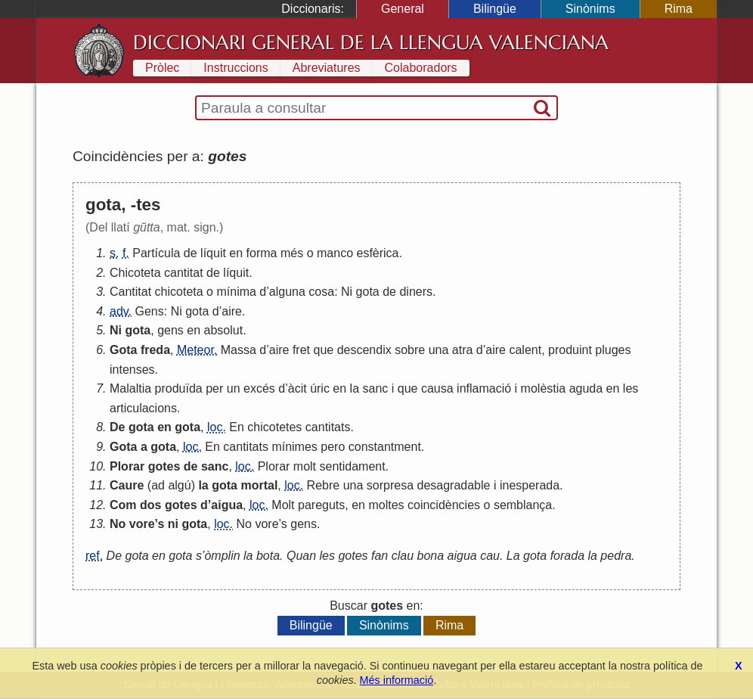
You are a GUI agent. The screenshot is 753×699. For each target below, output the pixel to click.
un (233, 388)
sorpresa (390, 485)
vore (142, 523)
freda (155, 349)
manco (335, 253)
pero (333, 446)
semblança (523, 505)
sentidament (353, 466)
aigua (227, 505)
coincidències (443, 505)
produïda (179, 388)
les (630, 388)
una (439, 349)
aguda (586, 388)
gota (368, 291)
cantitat (183, 272)
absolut (223, 330)
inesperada (529, 485)
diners (415, 291)
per (214, 388)
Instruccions (235, 67)
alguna (287, 291)
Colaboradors (421, 67)
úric (320, 388)
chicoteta (179, 291)
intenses (132, 369)
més (291, 253)
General (402, 8)
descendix (364, 349)
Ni (346, 291)
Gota (123, 349)
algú (179, 485)
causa (437, 388)
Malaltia (130, 388)
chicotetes (274, 427)
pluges (613, 349)
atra (462, 349)
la (354, 388)
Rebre (323, 485)
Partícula (156, 253)
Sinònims (590, 8)
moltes (386, 505)
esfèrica (377, 253)
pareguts (321, 505)
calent (525, 349)
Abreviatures (327, 67)
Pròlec (162, 67)
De (117, 427)
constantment (385, 446)
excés (259, 388)
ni (173, 523)
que (324, 349)
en (236, 253)
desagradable (454, 485)
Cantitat (130, 291)
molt (304, 466)
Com (123, 505)
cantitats (328, 427)
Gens (149, 311)
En (236, 427)
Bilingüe (494, 8)
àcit (297, 388)
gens (170, 330)
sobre (410, 349)
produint (570, 349)
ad (158, 485)
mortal (258, 485)
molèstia (543, 388)
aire (232, 311)
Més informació (397, 680)
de (190, 253)
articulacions (143, 408)
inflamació (484, 388)
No (118, 523)
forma (261, 253)
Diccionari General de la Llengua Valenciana (371, 42)
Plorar (127, 466)
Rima (679, 8)
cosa (321, 291)
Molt (282, 505)
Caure (127, 485)
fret (301, 349)
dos (150, 505)
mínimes (294, 446)
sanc (376, 388)
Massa (238, 349)
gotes (164, 466)
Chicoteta (135, 272)
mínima (236, 291)
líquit (213, 253)
